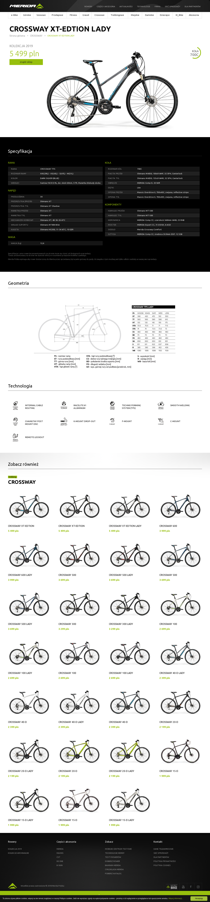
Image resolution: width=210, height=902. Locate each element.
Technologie (143, 6)
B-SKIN (60, 865)
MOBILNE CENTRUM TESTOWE (118, 849)
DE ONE (60, 861)
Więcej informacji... (175, 898)
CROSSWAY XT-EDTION (21, 525)
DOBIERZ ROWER (112, 861)
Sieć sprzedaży (172, 6)
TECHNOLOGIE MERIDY (114, 853)
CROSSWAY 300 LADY (121, 624)
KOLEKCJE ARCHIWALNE (18, 853)
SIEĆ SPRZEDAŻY (161, 853)
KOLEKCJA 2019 (15, 849)
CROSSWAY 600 (168, 525)
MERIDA (60, 849)
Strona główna (17, 35)
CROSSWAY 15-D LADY (20, 820)
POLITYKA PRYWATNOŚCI (165, 861)
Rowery (88, 6)
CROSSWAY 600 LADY (20, 574)
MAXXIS (60, 853)
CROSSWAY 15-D (168, 771)
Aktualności (126, 6)
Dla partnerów (193, 6)
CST (58, 857)
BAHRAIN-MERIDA (113, 865)
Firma (157, 6)
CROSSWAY (22, 482)
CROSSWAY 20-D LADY (20, 771)
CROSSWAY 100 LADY (20, 673)
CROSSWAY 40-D (17, 722)
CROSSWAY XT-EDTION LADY (125, 525)
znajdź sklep (26, 62)
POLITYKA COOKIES (162, 865)
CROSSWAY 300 (67, 624)
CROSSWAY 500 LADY (121, 574)
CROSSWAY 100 (168, 624)
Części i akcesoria (106, 6)
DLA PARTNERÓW (161, 857)
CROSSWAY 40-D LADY (172, 673)
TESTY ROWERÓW (113, 857)
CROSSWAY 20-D (168, 722)
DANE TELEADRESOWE (163, 849)
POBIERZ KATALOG (113, 873)
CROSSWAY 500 (67, 574)
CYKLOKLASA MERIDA (114, 869)
